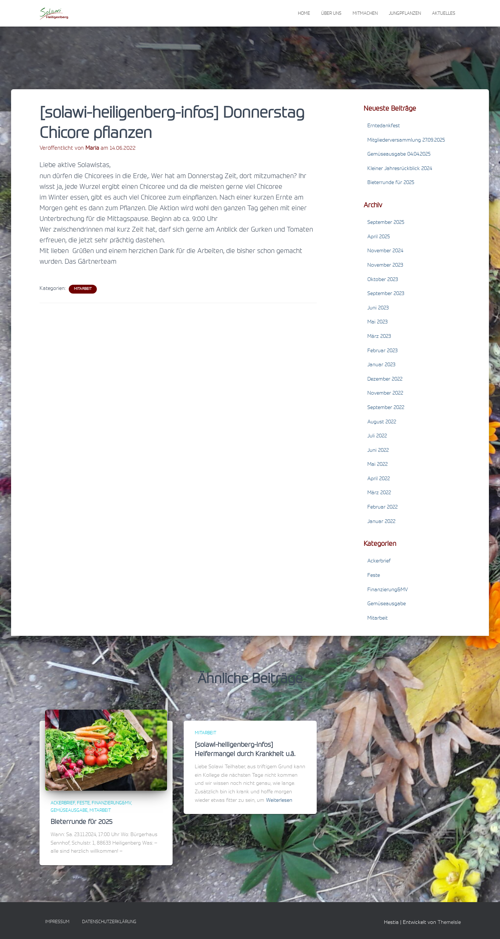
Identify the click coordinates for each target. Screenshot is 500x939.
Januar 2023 (381, 365)
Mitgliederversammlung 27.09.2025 (406, 140)
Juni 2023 (378, 308)
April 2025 (378, 237)
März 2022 (379, 493)
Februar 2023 (382, 351)
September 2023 (385, 294)
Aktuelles (443, 13)
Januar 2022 (381, 521)
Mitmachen (365, 13)
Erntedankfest (383, 126)
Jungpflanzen (405, 13)
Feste (373, 575)
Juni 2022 (378, 450)
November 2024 (385, 251)
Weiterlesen (279, 800)
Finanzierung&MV (387, 590)
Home (304, 13)
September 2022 (385, 407)
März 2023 (379, 336)
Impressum (57, 922)
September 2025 (385, 222)
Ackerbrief (379, 561)
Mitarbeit (83, 289)
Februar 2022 (382, 507)
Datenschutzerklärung (109, 922)
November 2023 (385, 265)
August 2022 (381, 422)
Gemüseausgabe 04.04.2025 (399, 154)
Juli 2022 (377, 436)
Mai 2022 (377, 464)
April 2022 (378, 479)
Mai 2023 (377, 322)
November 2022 (385, 393)
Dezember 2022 (384, 379)
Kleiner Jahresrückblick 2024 (399, 168)
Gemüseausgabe (386, 604)
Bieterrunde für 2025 (390, 183)
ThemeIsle (449, 922)
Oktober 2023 (382, 280)
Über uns (331, 13)
